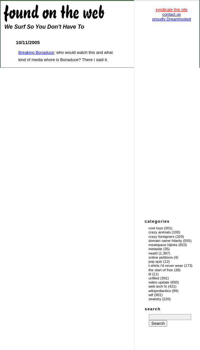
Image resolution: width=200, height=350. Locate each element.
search (153, 309)
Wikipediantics (159, 291)
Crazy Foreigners (161, 236)
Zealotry (154, 299)
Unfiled (153, 278)
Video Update (158, 282)
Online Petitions (160, 257)
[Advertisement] (172, 119)
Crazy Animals (159, 232)
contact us (171, 14)
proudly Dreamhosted (171, 19)
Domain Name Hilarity (165, 241)
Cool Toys (155, 228)
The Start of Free (160, 270)
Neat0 (153, 253)
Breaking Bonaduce (36, 52)
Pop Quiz (155, 261)
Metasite (155, 249)
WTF (150, 295)
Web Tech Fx (157, 286)
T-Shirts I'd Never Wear (165, 265)
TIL (149, 274)
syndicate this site (171, 9)
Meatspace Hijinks (163, 245)
